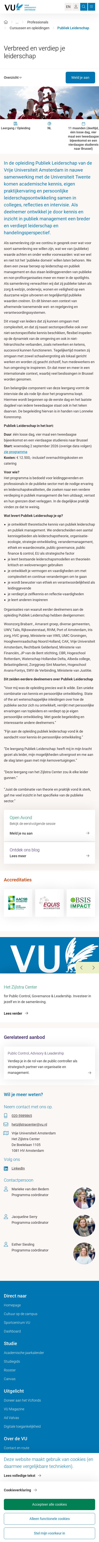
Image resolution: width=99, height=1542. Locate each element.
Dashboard (12, 1331)
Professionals (37, 22)
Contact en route (16, 1448)
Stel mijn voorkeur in (49, 1533)
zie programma (15, 452)
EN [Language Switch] (68, 7)
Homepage (12, 1305)
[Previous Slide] (81, 967)
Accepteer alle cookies (49, 1504)
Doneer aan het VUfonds (22, 1400)
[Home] (6, 22)
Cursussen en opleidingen (29, 28)
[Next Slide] (93, 967)
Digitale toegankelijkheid (22, 1426)
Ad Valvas (11, 1418)
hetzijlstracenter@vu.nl (29, 1124)
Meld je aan (80, 77)
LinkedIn (18, 1168)
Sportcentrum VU (17, 1322)
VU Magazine (14, 1409)
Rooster (10, 1370)
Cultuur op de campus (20, 1314)
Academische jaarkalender (24, 1353)
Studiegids (12, 1361)
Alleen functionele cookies (49, 1519)
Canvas (9, 1379)
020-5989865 (22, 1116)
